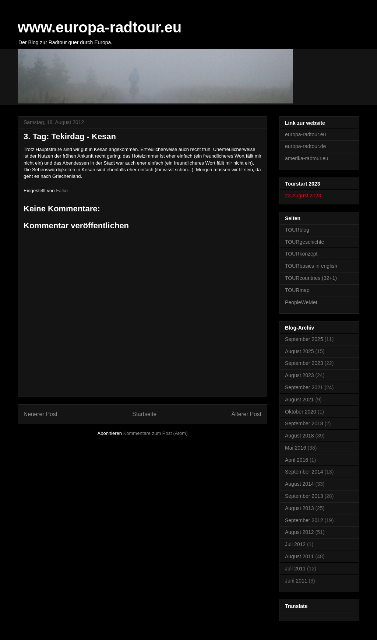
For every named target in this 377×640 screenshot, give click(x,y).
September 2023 (304, 363)
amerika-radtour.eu (306, 158)
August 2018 (299, 436)
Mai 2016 (295, 448)
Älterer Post (246, 414)
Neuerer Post (40, 414)
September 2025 (304, 339)
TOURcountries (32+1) (311, 278)
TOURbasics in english (311, 266)
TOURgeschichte (304, 242)
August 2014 (299, 484)
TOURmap (297, 290)
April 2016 (296, 460)
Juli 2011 (295, 569)
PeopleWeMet (301, 302)
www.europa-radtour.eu (100, 27)
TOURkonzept (301, 254)
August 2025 (299, 351)
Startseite (144, 414)
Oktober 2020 (300, 412)
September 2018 (304, 423)
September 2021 (304, 387)
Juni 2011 (296, 581)
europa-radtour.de (305, 146)
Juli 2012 (295, 544)
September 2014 (304, 472)
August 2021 (299, 399)
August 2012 (299, 532)
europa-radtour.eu (305, 134)
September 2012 (304, 520)
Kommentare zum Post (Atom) (155, 433)
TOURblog (297, 230)
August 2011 (299, 556)
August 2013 (299, 508)
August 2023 (299, 375)
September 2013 (304, 496)
